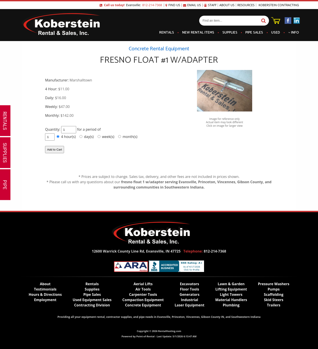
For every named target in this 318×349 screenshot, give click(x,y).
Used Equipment (92, 299)
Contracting (92, 305)
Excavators (189, 283)
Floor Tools (189, 289)
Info (293, 32)
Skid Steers (273, 299)
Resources (246, 5)
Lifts (143, 283)
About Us (226, 5)
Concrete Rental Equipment (159, 49)
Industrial (189, 299)
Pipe (254, 32)
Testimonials (45, 289)
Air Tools (143, 289)
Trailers (273, 305)
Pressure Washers (273, 283)
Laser (189, 305)
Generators (189, 294)
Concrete (143, 305)
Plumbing (231, 305)
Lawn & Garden (231, 283)
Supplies (229, 32)
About (45, 283)
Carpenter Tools (143, 294)
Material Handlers (231, 299)
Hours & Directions (45, 294)
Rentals (166, 32)
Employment (45, 299)
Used (275, 32)
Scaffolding (273, 294)
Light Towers (231, 294)
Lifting (231, 289)
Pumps (274, 289)
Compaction (143, 299)
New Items (198, 32)
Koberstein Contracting (279, 5)
